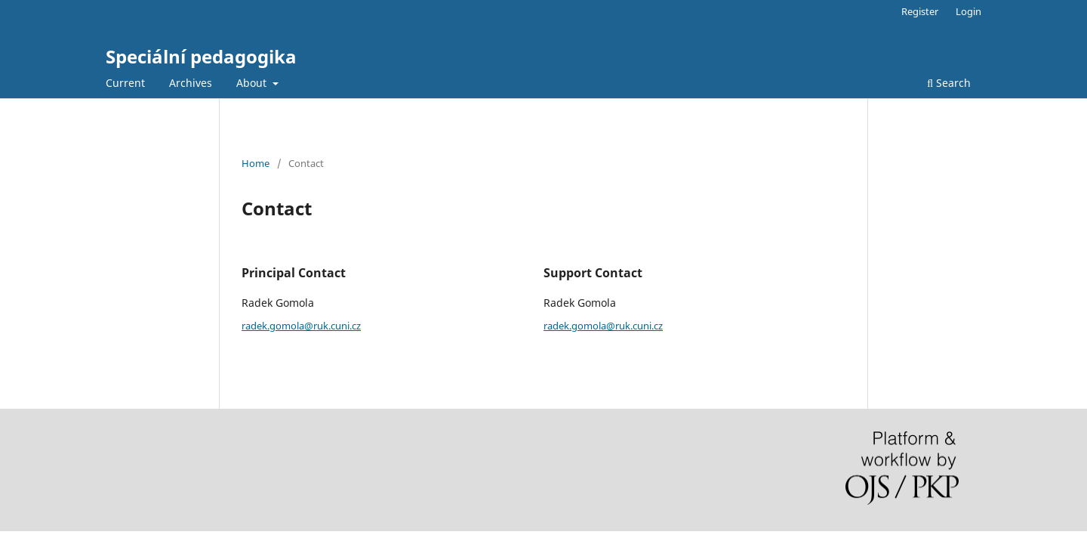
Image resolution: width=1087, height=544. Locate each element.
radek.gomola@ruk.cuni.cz (301, 325)
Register (919, 11)
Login (968, 11)
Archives (190, 83)
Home (255, 163)
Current (125, 83)
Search (949, 83)
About (252, 83)
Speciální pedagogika (201, 56)
